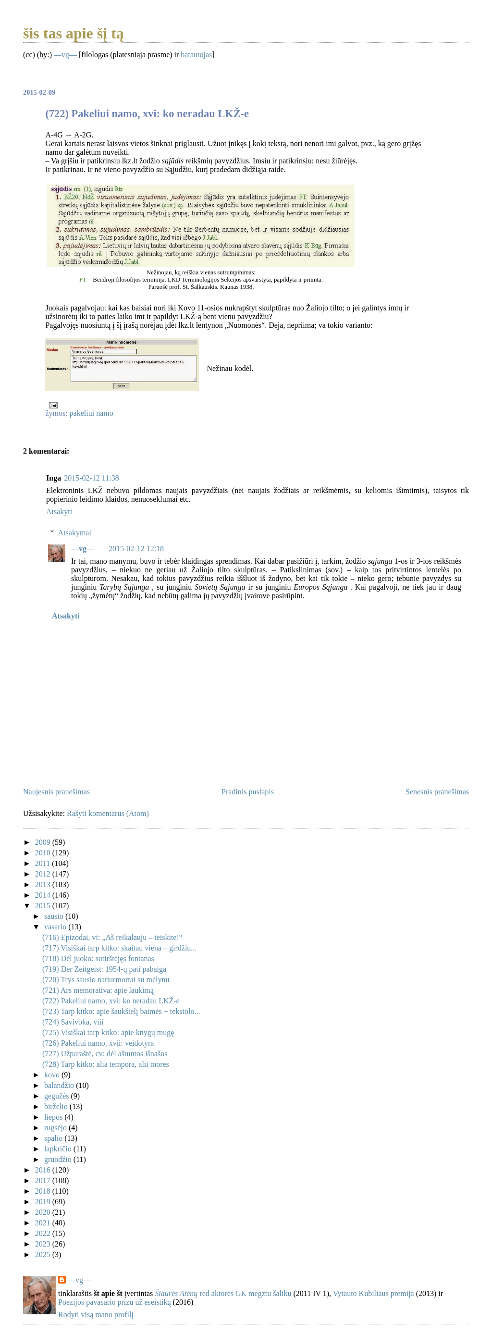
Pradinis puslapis (247, 792)
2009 (43, 842)
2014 (43, 895)
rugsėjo (56, 1128)
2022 (43, 1233)
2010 (43, 853)
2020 (43, 1212)
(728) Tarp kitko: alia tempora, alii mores (105, 1064)
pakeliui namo (91, 413)
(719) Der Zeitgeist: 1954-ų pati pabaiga (104, 969)
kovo (53, 1075)
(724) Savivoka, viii (73, 1022)
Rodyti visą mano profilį (96, 1314)
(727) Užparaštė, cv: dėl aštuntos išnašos (104, 1054)
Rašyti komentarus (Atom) (108, 813)
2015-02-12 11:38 (91, 478)
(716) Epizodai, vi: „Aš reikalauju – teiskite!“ (112, 937)
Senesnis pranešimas (437, 792)
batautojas (196, 54)
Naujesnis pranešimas (56, 792)
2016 (43, 1170)
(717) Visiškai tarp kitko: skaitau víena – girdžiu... (119, 948)
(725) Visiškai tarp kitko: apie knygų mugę (108, 1032)
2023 (43, 1244)
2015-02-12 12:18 (136, 548)
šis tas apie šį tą (73, 33)
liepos (54, 1117)
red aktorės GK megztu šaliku (223, 1293)
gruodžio (59, 1159)
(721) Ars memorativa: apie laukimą (98, 990)
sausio (54, 916)
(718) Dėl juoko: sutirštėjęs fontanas (98, 958)
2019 (43, 1202)
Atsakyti (59, 511)
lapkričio (59, 1149)
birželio (57, 1106)
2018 (43, 1191)
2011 (43, 863)
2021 (43, 1223)
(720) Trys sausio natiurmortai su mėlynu (105, 980)
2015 (43, 906)
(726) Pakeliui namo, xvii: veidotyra (98, 1043)
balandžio (60, 1085)
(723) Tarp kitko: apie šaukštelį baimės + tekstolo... (121, 1011)
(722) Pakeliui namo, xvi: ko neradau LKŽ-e (111, 1001)
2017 (43, 1180)
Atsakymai (74, 532)
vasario (56, 927)
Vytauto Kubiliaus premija (373, 1293)
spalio (54, 1138)
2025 (43, 1254)
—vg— (65, 54)
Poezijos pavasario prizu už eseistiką (114, 1302)
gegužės (57, 1096)
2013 (43, 884)
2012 (43, 874)
